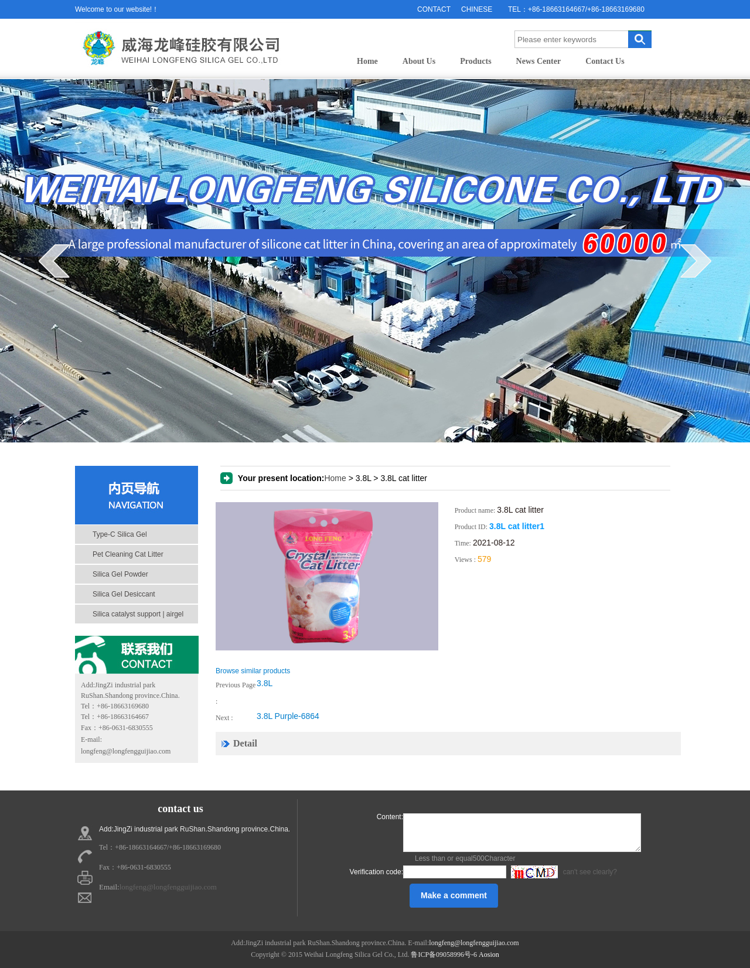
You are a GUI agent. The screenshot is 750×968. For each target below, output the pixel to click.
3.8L (264, 683)
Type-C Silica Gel (120, 534)
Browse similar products (253, 671)
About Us (419, 61)
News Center (538, 61)
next (695, 261)
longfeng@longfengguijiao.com (126, 751)
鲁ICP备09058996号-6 (444, 954)
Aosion (489, 954)
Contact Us (605, 61)
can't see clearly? (562, 872)
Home (367, 61)
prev (54, 261)
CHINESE (476, 9)
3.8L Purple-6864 (288, 716)
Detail (245, 743)
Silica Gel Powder (120, 574)
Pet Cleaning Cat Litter (128, 554)
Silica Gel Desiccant (124, 594)
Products (475, 61)
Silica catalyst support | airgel (138, 614)
